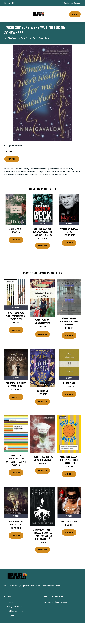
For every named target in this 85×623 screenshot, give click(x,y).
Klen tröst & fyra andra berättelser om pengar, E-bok (16, 316)
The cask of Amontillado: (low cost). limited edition (16, 458)
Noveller (18, 145)
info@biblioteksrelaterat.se (70, 3)
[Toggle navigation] (7, 14)
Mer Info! (12, 159)
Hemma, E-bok (69, 383)
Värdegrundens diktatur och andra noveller (69, 321)
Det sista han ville (15, 228)
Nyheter (12, 616)
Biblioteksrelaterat (16, 611)
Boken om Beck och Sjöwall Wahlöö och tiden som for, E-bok (42, 231)
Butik (74, 14)
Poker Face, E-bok (69, 521)
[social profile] (12, 3)
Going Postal (42, 390)
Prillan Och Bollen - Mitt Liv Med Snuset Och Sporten (69, 459)
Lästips (11, 602)
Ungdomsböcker (15, 606)
